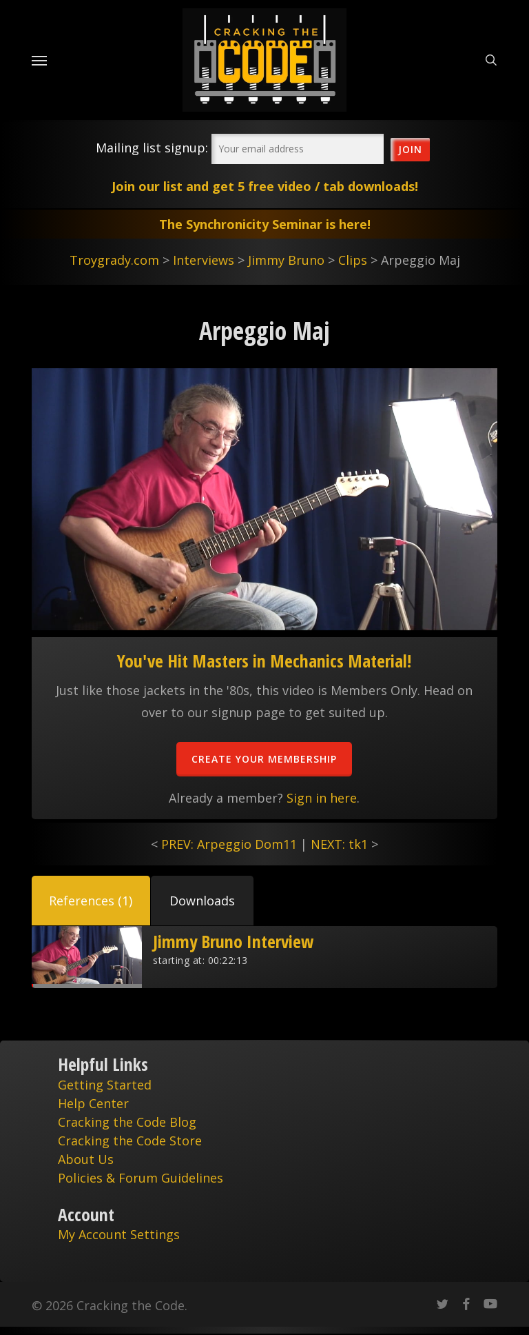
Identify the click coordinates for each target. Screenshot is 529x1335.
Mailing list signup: (152, 147)
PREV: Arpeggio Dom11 (229, 844)
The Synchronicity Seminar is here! (265, 224)
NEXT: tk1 (339, 844)
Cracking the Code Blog (127, 1122)
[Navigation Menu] (39, 60)
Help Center (93, 1103)
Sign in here (322, 798)
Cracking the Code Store (130, 1140)
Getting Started (105, 1084)
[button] (91, 900)
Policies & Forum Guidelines (140, 1178)
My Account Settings (119, 1234)
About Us (86, 1159)
